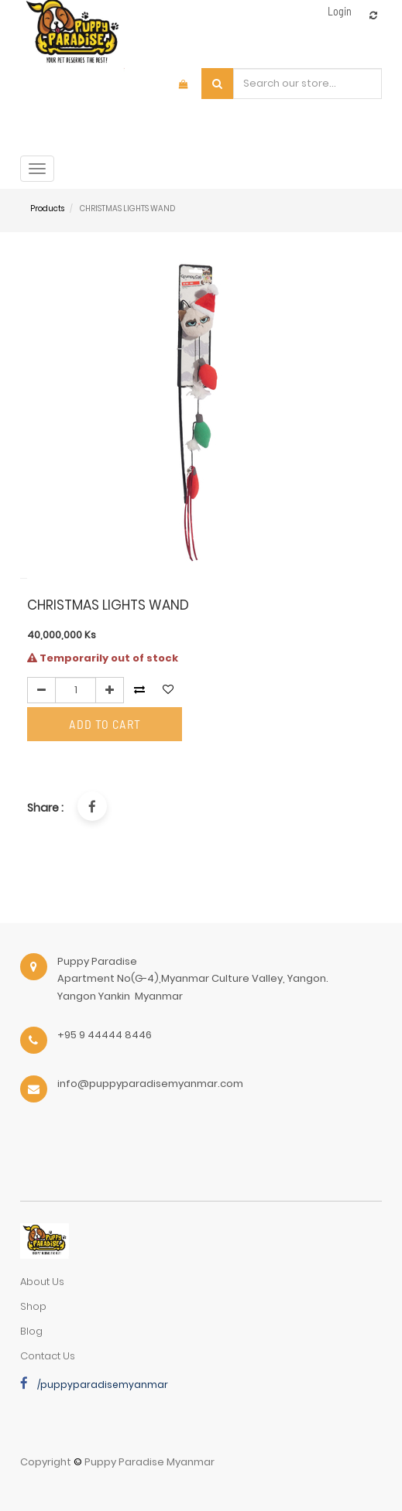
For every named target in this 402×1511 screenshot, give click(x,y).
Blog (31, 1331)
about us (42, 1281)
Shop (33, 1306)
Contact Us (47, 1356)
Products (47, 208)
